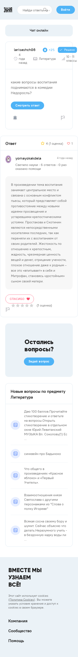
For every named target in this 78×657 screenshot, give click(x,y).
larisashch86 (25, 49)
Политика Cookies (22, 599)
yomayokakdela (28, 158)
